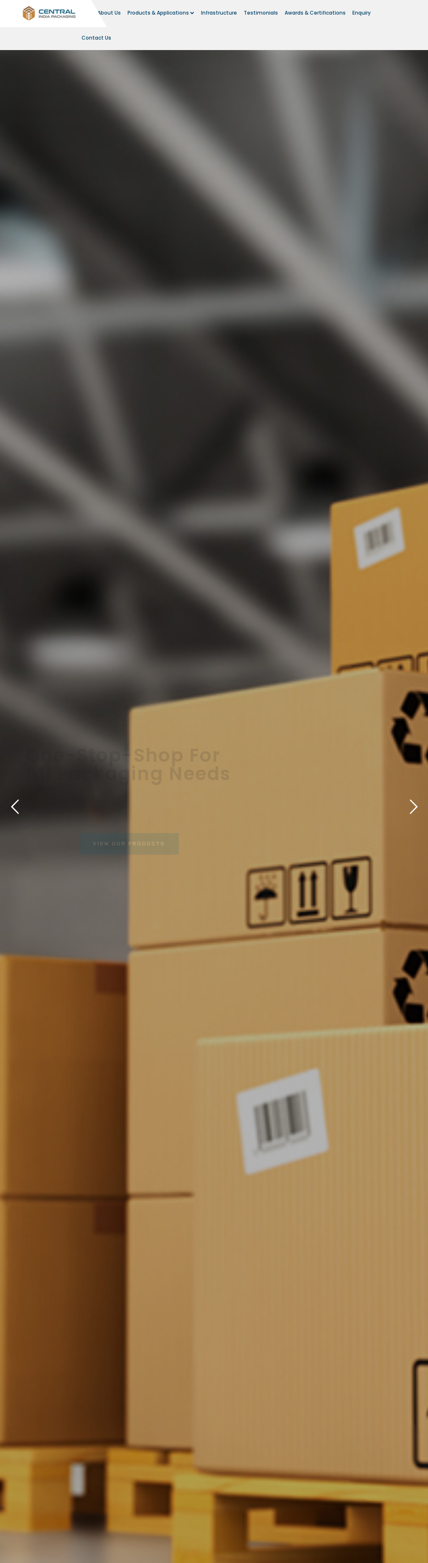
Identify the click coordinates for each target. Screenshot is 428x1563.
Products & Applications (160, 12)
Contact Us (96, 37)
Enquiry (361, 12)
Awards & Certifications (315, 12)
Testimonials (261, 12)
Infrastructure (219, 12)
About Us (109, 12)
